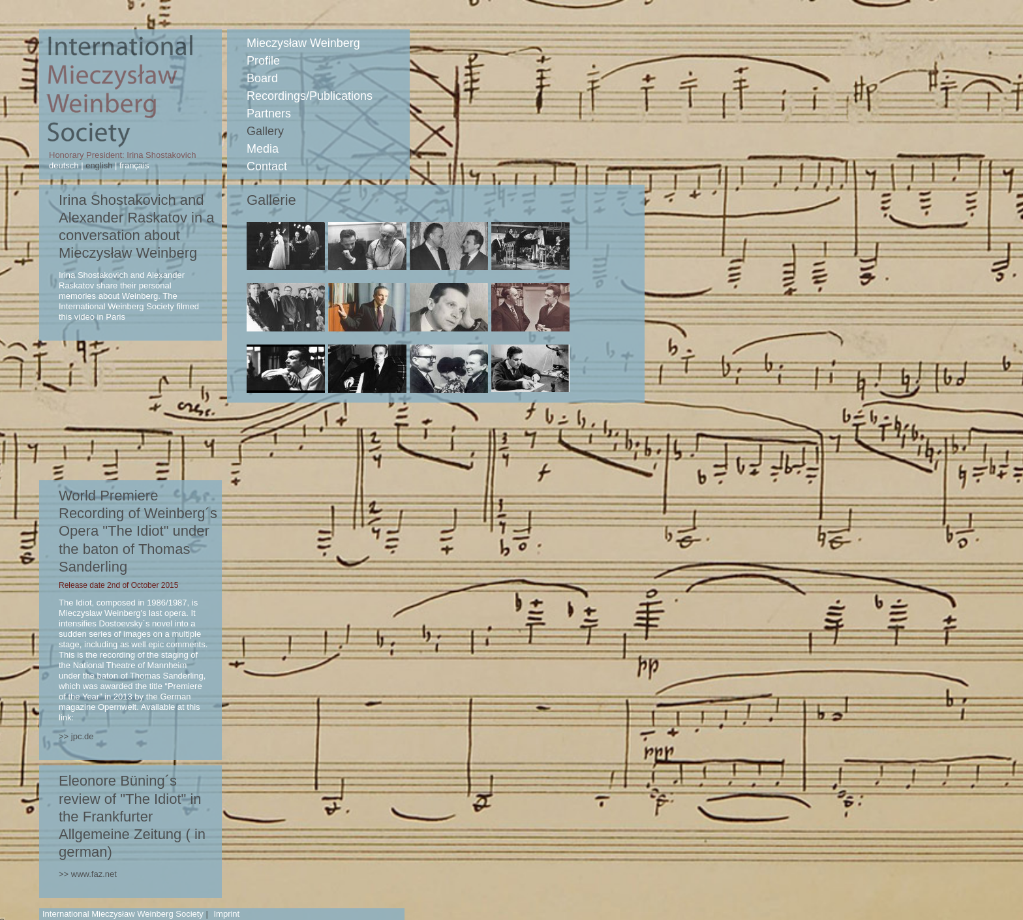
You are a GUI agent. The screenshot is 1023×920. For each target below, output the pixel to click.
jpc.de (82, 736)
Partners (269, 113)
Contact (267, 166)
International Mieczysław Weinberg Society (123, 914)
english (99, 165)
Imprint (226, 914)
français (133, 165)
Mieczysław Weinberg (303, 43)
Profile (263, 60)
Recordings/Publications (310, 95)
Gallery (265, 131)
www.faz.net (94, 874)
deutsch (65, 165)
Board (262, 78)
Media (263, 148)
